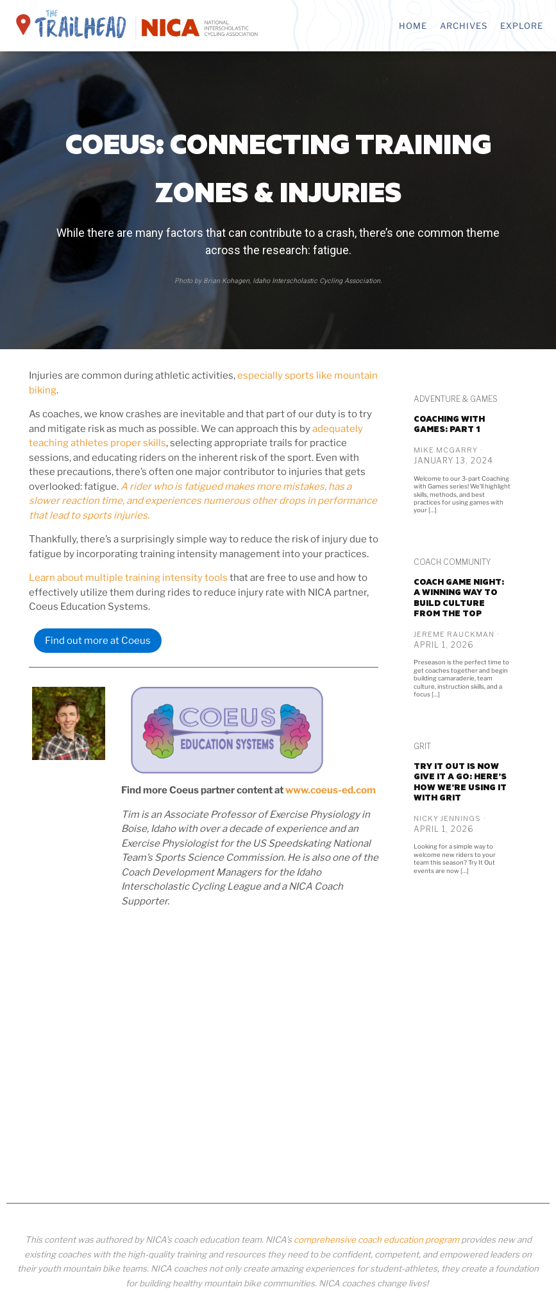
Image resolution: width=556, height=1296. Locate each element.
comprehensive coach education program (376, 1239)
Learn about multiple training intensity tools (128, 577)
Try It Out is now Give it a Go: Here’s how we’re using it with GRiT (460, 782)
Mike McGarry (446, 449)
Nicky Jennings (447, 818)
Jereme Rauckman (454, 634)
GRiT (422, 746)
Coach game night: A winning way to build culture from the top (459, 597)
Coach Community (452, 562)
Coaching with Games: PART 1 (449, 424)
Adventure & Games (456, 399)
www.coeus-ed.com (330, 790)
